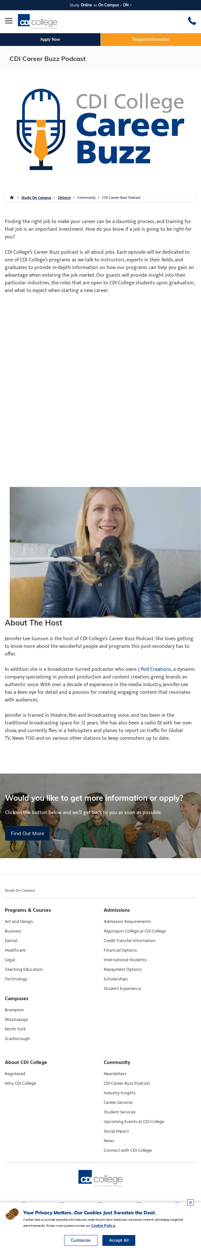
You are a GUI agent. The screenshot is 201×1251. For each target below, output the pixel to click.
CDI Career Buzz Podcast (121, 197)
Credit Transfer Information (130, 941)
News (109, 1141)
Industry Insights (120, 1093)
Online (86, 5)
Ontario (64, 197)
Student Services (120, 1112)
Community (86, 197)
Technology (16, 979)
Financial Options (120, 950)
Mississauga (16, 1020)
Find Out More (27, 833)
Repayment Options (123, 969)
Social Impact (116, 1131)
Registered (15, 1074)
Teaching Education (24, 969)
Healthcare (15, 950)
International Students (125, 960)
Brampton (14, 1010)
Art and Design (19, 922)
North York (15, 1029)
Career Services (118, 1102)
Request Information (150, 39)
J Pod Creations (154, 669)
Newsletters (115, 1074)
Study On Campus (36, 197)
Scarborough (17, 1039)
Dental (11, 941)
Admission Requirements (127, 922)
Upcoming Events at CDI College (134, 1122)
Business (13, 931)
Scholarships (116, 979)
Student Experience (122, 989)
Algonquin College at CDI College (135, 931)
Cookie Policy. (103, 1225)
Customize (81, 1240)
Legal (10, 960)
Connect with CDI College (128, 1150)
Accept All (119, 1240)
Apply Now (50, 39)
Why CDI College (20, 1083)
